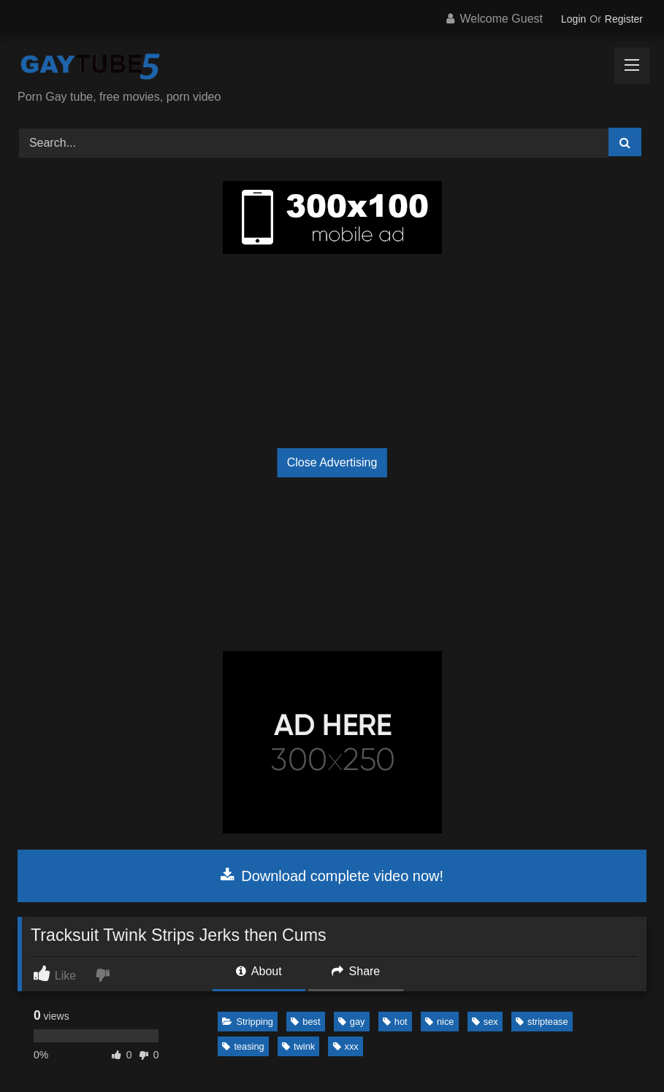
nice (439, 1021)
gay (351, 1021)
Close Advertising (332, 462)
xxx (346, 1046)
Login (573, 19)
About (258, 971)
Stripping (247, 1021)
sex (485, 1021)
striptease (542, 1021)
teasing (243, 1046)
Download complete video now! (332, 876)
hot (395, 1021)
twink (298, 1046)
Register (624, 19)
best (305, 1021)
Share (356, 971)
